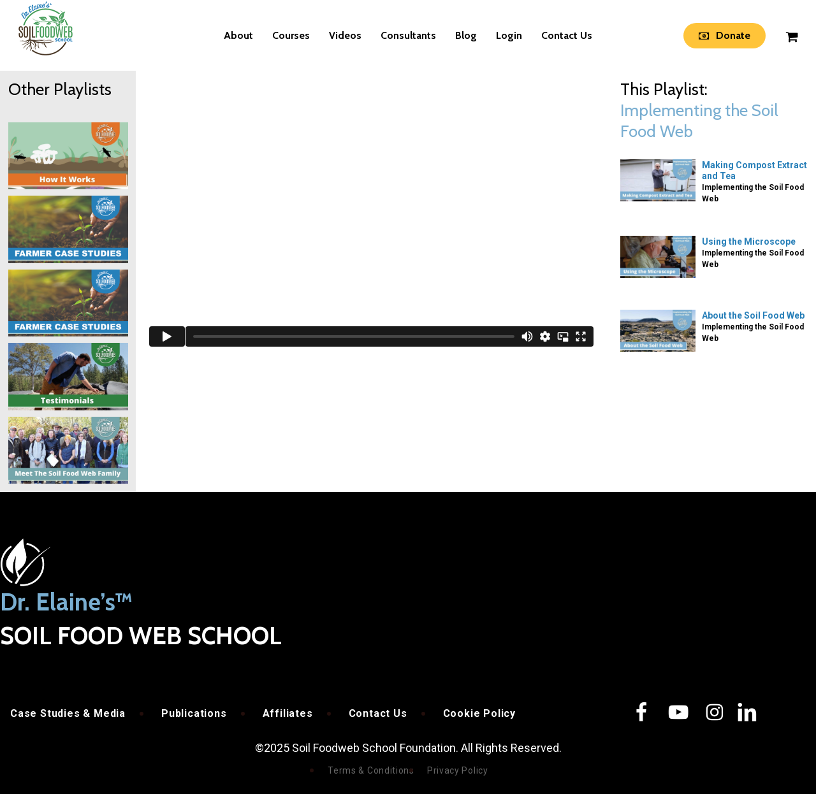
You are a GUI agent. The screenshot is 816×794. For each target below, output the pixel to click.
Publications (194, 713)
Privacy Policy (457, 770)
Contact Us (378, 713)
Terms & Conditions (371, 770)
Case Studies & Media (68, 713)
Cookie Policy (479, 713)
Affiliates (288, 713)
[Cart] (791, 36)
